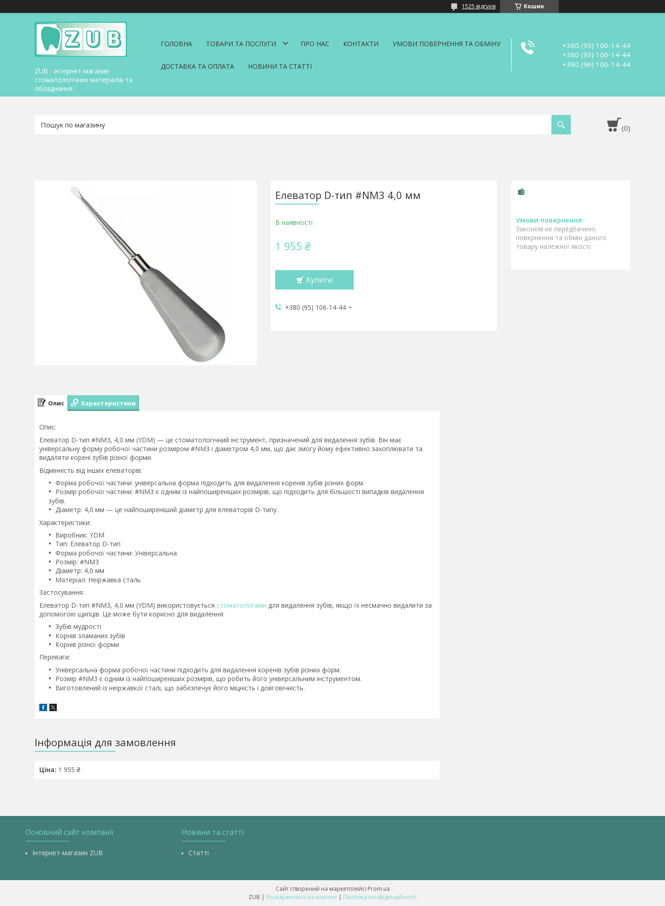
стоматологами (241, 605)
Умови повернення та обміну (447, 43)
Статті (198, 852)
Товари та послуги (241, 43)
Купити (319, 280)
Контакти (361, 43)
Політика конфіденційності (380, 897)
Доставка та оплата (197, 66)
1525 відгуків (479, 6)
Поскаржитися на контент (301, 897)
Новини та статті (280, 66)
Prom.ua (379, 889)
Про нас (315, 43)
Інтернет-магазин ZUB (67, 852)
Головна (176, 43)
